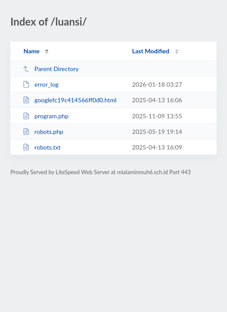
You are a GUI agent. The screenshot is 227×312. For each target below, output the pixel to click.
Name (31, 51)
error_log (40, 84)
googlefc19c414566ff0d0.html (70, 100)
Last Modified (150, 51)
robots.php (43, 131)
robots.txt (42, 147)
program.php (45, 116)
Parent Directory (51, 68)
